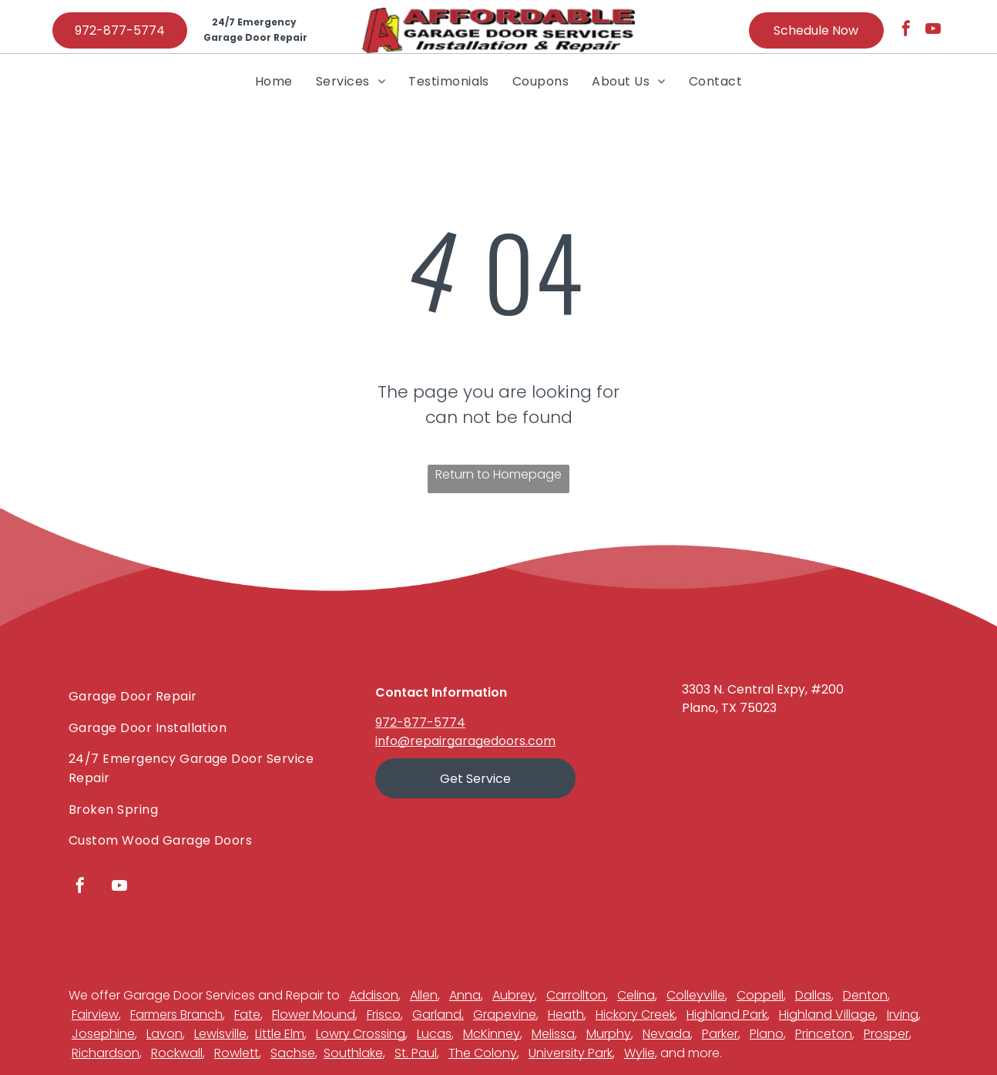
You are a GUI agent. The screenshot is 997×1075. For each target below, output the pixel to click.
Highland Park (726, 1014)
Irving (902, 1014)
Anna (465, 995)
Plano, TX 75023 (729, 708)
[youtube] (933, 30)
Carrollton (576, 995)
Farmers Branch (176, 1014)
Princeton (823, 1034)
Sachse (292, 1053)
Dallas (813, 995)
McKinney (491, 1034)
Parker (720, 1034)
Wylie (639, 1053)
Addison (373, 995)
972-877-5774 (420, 722)
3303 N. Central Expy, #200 (763, 689)
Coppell (760, 995)
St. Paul (415, 1053)
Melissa (553, 1034)
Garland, (438, 1014)
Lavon (164, 1034)
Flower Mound (313, 1014)
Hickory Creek (635, 1014)
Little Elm (279, 1034)
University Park (571, 1053)
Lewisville (220, 1034)
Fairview (95, 1014)
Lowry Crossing (360, 1034)
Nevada (666, 1034)
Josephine (103, 1034)
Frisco (384, 1014)
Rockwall (177, 1053)
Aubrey (513, 995)
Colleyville (695, 995)
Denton (865, 995)
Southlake (353, 1053)
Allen (424, 995)
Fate (247, 1014)
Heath (566, 1014)
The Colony (482, 1053)
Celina (636, 995)
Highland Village (827, 1014)
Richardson (105, 1053)
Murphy (608, 1034)
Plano (767, 1034)
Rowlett (236, 1053)
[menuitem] (273, 81)
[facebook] (906, 30)
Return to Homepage (498, 474)
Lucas (434, 1034)
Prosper (886, 1034)
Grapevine (504, 1014)
